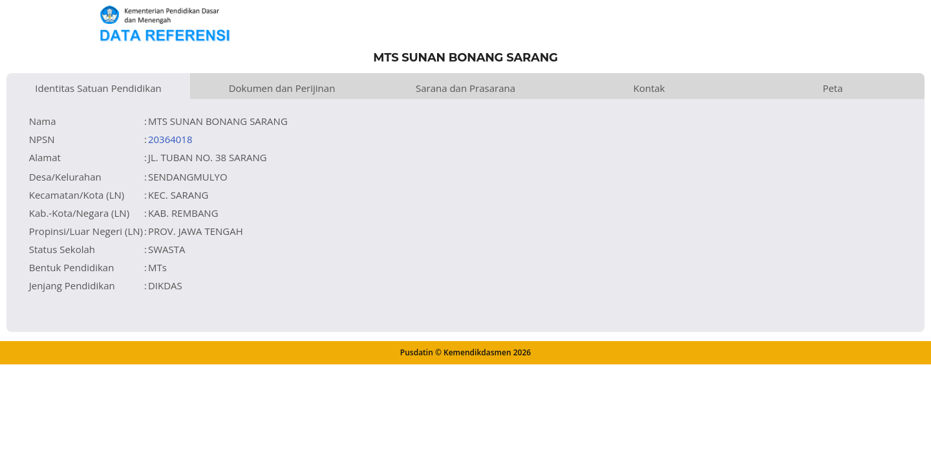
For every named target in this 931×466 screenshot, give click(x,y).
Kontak (649, 88)
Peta (832, 88)
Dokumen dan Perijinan (282, 88)
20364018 (170, 139)
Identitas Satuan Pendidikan (98, 88)
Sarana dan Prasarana (465, 88)
